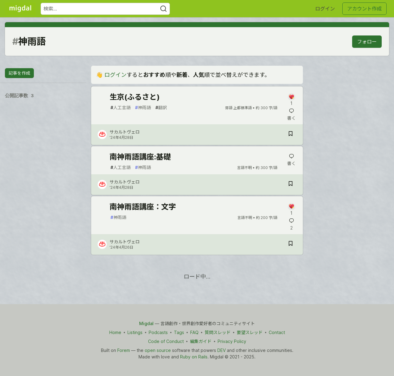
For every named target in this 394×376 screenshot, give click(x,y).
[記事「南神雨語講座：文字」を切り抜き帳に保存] (290, 244)
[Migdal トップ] (20, 8)
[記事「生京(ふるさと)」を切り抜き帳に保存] (290, 134)
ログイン (325, 9)
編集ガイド (200, 341)
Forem (123, 350)
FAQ (194, 332)
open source (158, 350)
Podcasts (158, 332)
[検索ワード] (105, 9)
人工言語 (121, 107)
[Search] (163, 8)
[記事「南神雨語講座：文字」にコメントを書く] (291, 209)
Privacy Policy (232, 341)
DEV (221, 350)
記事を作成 (19, 73)
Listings (135, 332)
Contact (277, 332)
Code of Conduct (166, 341)
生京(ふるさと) (135, 97)
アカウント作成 (364, 9)
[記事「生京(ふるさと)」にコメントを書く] (291, 100)
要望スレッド (250, 332)
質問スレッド (218, 332)
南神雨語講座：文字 (143, 206)
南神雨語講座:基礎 (140, 156)
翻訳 (161, 107)
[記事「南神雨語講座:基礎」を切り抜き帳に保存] (290, 184)
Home (115, 332)
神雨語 (143, 107)
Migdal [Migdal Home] (146, 323)
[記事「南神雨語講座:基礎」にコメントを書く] (291, 159)
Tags (179, 332)
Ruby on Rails (193, 356)
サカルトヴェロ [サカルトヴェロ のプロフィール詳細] (125, 131)
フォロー (367, 42)
